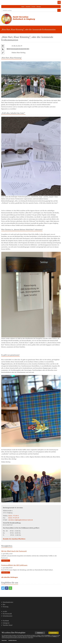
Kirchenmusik (6, 614)
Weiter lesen (5, 560)
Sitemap (39, 6)
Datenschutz (4, 640)
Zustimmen (53, 633)
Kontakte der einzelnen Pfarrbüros (14, 539)
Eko (3, 604)
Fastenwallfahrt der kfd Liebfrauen (14, 565)
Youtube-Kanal (6, 625)
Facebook (5, 621)
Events (33, 6)
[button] (3, 588)
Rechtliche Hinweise (13, 640)
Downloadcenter (7, 602)
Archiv (4, 611)
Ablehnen (40, 633)
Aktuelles (28, 6)
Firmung (4, 607)
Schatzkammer (6, 616)
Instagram (5, 623)
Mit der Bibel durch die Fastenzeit (14, 551)
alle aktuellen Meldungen (9, 577)
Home (22, 6)
